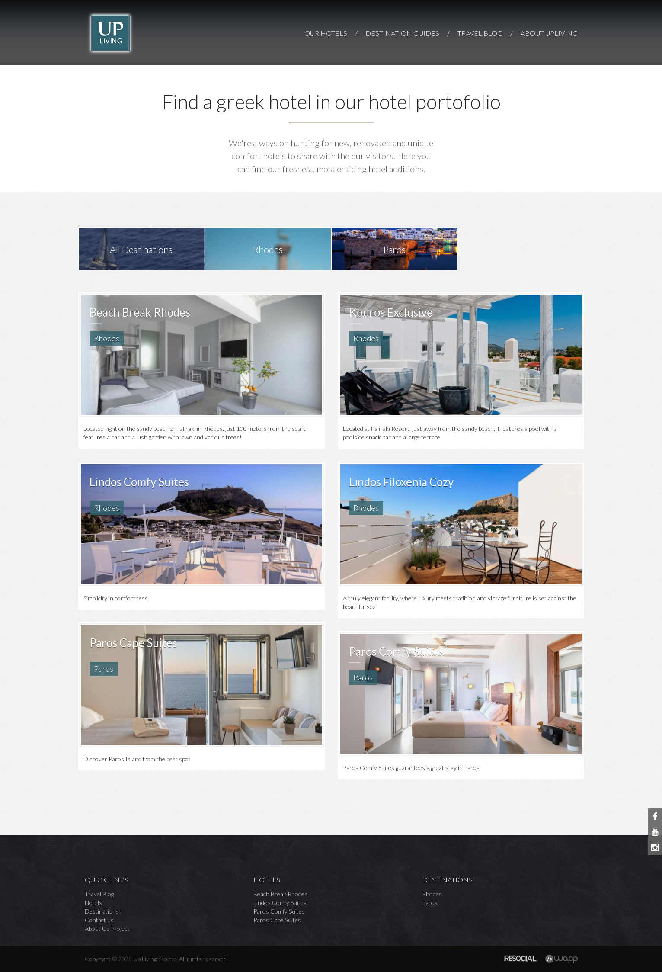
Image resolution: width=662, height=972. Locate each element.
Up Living (111, 33)
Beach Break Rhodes (280, 894)
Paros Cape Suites (277, 920)
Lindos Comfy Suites (280, 902)
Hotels (93, 902)
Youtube (655, 832)
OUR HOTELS (325, 33)
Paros (430, 902)
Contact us (99, 920)
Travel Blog (99, 894)
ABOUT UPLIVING (549, 33)
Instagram (655, 847)
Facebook (655, 816)
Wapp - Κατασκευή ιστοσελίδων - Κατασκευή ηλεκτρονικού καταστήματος (561, 959)
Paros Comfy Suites (279, 911)
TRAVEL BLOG (479, 33)
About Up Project (107, 928)
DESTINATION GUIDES (402, 33)
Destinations (102, 911)
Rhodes (432, 894)
